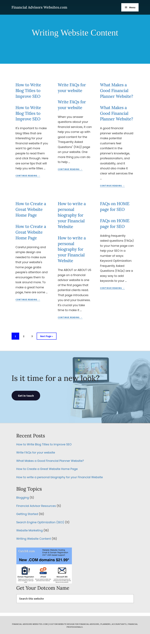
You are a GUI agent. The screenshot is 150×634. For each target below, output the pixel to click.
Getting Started (27, 514)
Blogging (22, 498)
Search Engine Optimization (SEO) (40, 522)
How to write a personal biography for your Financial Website (72, 215)
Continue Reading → (28, 175)
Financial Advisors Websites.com (39, 7)
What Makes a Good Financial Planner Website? (116, 90)
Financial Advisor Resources (36, 506)
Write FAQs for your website (35, 452)
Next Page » (46, 337)
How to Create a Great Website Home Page (31, 209)
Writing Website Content (33, 539)
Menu (132, 7)
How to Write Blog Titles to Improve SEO (28, 90)
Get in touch (26, 395)
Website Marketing (29, 530)
